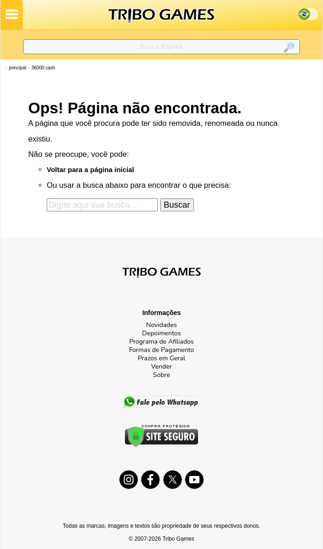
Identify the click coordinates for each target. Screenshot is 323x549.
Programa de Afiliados (161, 341)
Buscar (177, 205)
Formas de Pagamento (161, 349)
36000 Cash (43, 67)
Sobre (161, 374)
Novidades (161, 325)
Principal (17, 67)
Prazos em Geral (162, 358)
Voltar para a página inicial (90, 169)
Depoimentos (161, 333)
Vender (161, 366)
